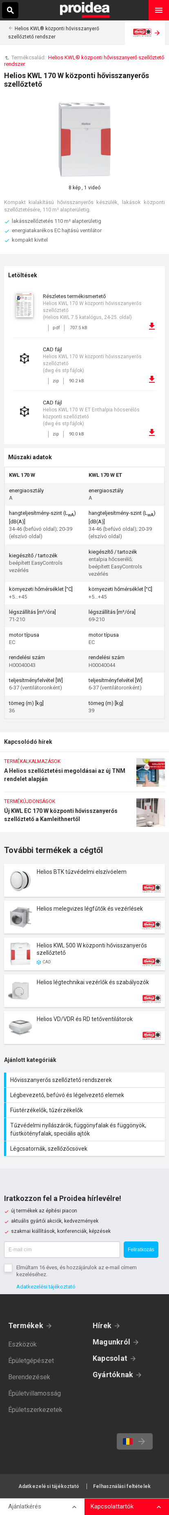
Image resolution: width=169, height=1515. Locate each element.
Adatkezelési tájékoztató (46, 1287)
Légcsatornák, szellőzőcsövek (85, 1148)
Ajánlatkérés (24, 1506)
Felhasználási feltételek (122, 1486)
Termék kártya (84, 880)
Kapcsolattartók (112, 1506)
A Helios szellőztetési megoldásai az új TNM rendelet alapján (84, 775)
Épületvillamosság (34, 1393)
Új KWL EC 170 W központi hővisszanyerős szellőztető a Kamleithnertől (84, 815)
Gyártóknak (113, 1374)
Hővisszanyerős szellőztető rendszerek (85, 1080)
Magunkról (111, 1342)
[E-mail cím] (62, 1249)
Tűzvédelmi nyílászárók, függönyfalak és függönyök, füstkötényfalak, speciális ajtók (85, 1129)
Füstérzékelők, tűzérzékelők (85, 1110)
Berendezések (29, 1377)
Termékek (25, 1325)
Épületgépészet (31, 1361)
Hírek (102, 1325)
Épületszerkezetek (35, 1410)
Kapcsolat (110, 1358)
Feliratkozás (141, 1249)
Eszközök (22, 1344)
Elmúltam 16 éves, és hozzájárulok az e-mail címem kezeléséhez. (76, 1270)
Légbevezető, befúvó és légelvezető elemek (85, 1095)
